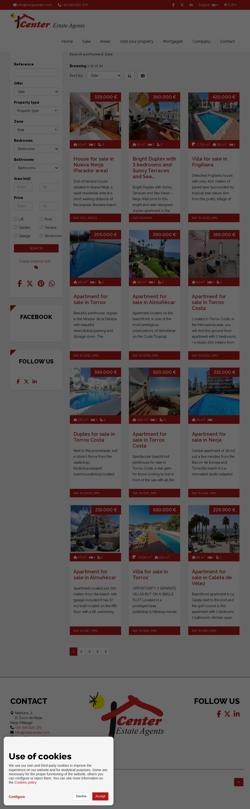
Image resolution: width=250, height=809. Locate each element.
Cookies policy (25, 782)
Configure (17, 797)
